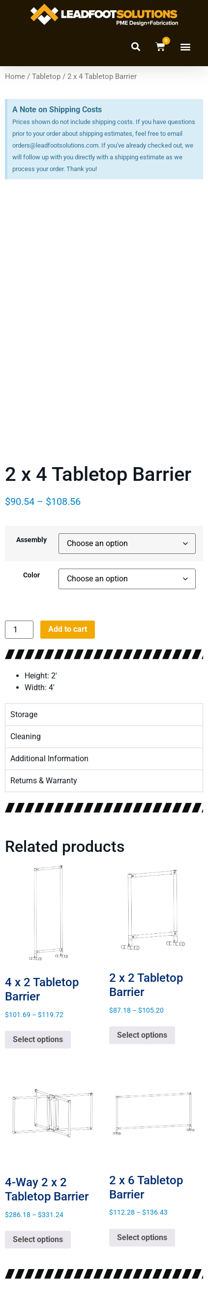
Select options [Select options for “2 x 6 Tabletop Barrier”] (142, 1234)
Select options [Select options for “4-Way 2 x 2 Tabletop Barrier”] (38, 1236)
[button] (135, 46)
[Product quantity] (19, 626)
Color (31, 572)
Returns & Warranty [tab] (43, 777)
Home (15, 76)
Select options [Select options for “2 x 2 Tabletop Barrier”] (142, 1031)
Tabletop (46, 76)
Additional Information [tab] (49, 755)
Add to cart (67, 625)
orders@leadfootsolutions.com (55, 145)
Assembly (31, 536)
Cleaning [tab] (25, 733)
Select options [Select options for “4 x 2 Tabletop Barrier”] (38, 1036)
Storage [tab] (23, 711)
